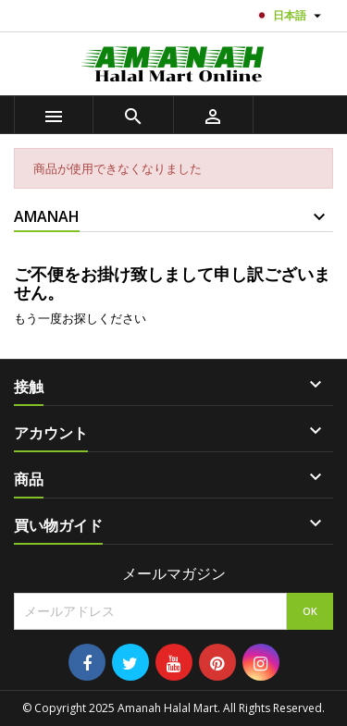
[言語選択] (290, 15)
